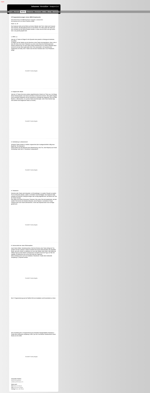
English (2, 1)
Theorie (30, 12)
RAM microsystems (16, 380)
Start (10, 12)
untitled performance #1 (17, 382)
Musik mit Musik (18, 386)
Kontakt (56, 12)
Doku (44, 12)
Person (16, 12)
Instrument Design (18, 387)
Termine (38, 12)
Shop (49, 12)
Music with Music (19, 389)
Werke (23, 12)
